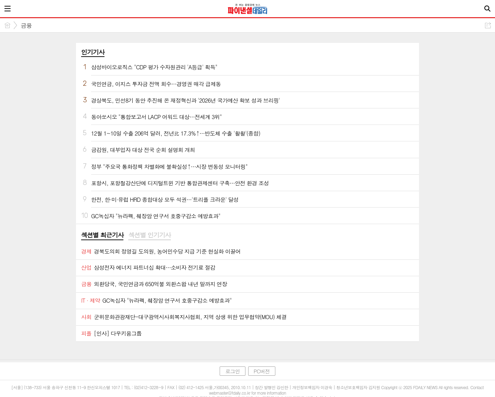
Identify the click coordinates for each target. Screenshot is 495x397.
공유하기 (488, 25)
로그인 (232, 371)
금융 (26, 25)
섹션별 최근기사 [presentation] (102, 235)
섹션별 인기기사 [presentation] (149, 235)
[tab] (102, 235)
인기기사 (92, 52)
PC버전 (262, 371)
